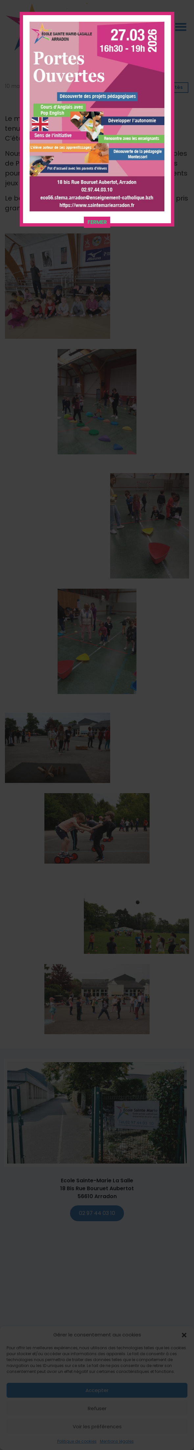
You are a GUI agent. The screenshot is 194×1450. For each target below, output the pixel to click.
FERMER (97, 221)
